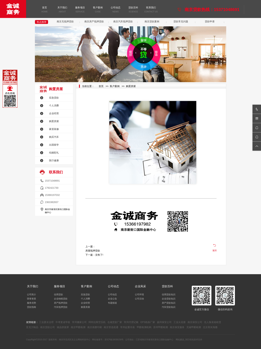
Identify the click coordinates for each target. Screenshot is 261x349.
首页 (44, 10)
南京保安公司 (195, 322)
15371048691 (52, 180)
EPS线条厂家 (147, 322)
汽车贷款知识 (168, 307)
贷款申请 (210, 21)
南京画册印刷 (94, 327)
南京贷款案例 (152, 21)
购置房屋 (54, 121)
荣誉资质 (31, 298)
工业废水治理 (46, 322)
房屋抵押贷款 (92, 250)
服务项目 (80, 10)
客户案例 (98, 10)
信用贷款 (58, 294)
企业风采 (140, 286)
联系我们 (151, 10)
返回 (214, 250)
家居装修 (54, 129)
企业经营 (54, 113)
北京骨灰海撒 (210, 327)
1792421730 (51, 187)
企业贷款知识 (168, 298)
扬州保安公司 (164, 322)
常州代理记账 (131, 322)
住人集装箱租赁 (212, 322)
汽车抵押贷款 (61, 307)
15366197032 (52, 195)
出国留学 (54, 144)
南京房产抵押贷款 (94, 21)
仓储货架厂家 (114, 322)
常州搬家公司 (79, 322)
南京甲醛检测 (78, 327)
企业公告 (112, 298)
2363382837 (51, 202)
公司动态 (115, 10)
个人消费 (54, 105)
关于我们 (62, 10)
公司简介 (31, 294)
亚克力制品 (32, 327)
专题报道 (112, 303)
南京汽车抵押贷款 (123, 21)
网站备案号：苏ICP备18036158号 (108, 339)
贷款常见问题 (180, 21)
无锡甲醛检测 (193, 327)
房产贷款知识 (168, 303)
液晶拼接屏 (63, 327)
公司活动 (139, 298)
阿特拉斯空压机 (97, 322)
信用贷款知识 (168, 294)
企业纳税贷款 (61, 298)
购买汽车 (54, 137)
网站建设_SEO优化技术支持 (189, 339)
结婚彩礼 (54, 152)
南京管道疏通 (111, 327)
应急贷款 (54, 97)
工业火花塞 (179, 322)
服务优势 (31, 303)
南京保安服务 (177, 327)
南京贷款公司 (47, 327)
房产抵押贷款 (61, 303)
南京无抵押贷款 (65, 21)
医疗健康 (54, 160)
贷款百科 (133, 10)
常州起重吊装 (127, 327)
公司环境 (139, 294)
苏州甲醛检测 (160, 327)
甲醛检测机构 (144, 327)
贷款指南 (31, 307)
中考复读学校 (63, 322)
